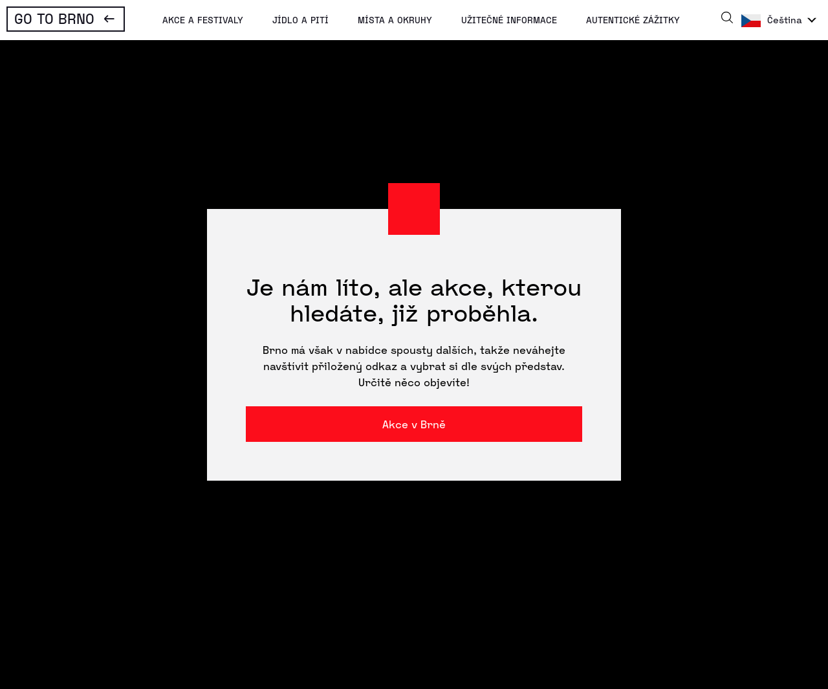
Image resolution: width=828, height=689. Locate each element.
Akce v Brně (414, 424)
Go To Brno (54, 18)
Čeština (784, 19)
